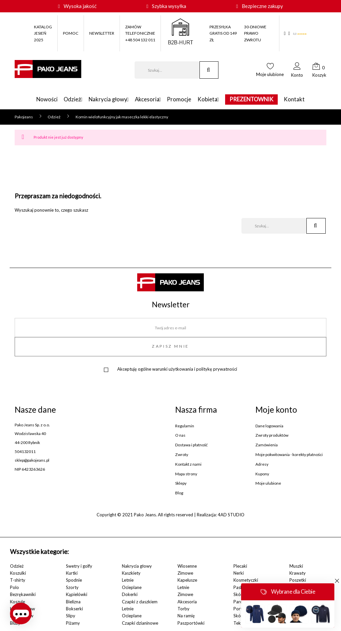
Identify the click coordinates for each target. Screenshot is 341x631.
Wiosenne (187, 566)
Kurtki (72, 573)
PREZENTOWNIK (261, 99)
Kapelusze (187, 580)
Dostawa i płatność (191, 445)
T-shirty (17, 580)
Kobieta (212, 99)
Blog (179, 493)
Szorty (72, 587)
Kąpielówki (76, 594)
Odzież (62, 99)
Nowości (37, 99)
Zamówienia (266, 445)
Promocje (184, 99)
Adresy (261, 464)
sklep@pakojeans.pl (32, 460)
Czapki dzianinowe (140, 623)
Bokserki (74, 608)
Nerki (238, 573)
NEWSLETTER (101, 33)
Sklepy (180, 483)
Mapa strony (186, 474)
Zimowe (185, 573)
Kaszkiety (131, 573)
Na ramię (186, 615)
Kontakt (303, 99)
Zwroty (181, 454)
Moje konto (276, 409)
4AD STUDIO (231, 514)
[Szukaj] (167, 70)
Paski (238, 587)
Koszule (17, 601)
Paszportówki (190, 623)
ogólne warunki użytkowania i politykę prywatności (187, 369)
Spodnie (74, 580)
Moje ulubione (268, 483)
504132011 (25, 451)
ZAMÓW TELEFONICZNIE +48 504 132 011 (140, 33)
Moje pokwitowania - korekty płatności (289, 454)
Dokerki (130, 594)
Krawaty (297, 573)
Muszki (296, 566)
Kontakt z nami (188, 464)
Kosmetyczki (245, 580)
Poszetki (297, 580)
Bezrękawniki (23, 594)
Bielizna (73, 601)
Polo (14, 587)
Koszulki (18, 573)
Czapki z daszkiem (140, 601)
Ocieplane (132, 587)
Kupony (262, 474)
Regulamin (184, 426)
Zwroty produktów (271, 435)
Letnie (128, 580)
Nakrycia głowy (103, 99)
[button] (297, 72)
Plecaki (240, 566)
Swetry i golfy (79, 566)
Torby (183, 608)
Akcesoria (147, 99)
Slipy (70, 615)
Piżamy (73, 623)
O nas (180, 435)
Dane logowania (269, 426)
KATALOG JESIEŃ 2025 (43, 33)
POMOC (70, 33)
